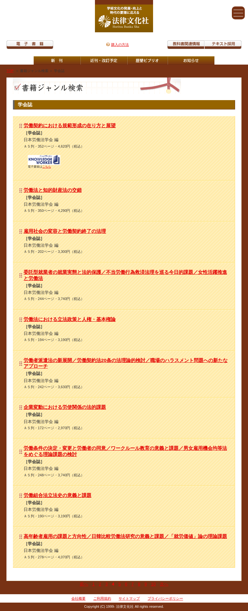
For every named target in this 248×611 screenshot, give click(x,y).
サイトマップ (129, 598)
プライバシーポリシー (165, 598)
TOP (10, 71)
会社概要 (78, 598)
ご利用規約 (102, 598)
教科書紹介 (223, 44)
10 (153, 584)
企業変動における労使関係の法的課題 (65, 407)
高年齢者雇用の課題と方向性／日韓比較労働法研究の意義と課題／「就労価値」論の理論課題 (125, 536)
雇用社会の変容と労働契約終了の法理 (65, 231)
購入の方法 (120, 45)
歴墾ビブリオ (147, 60)
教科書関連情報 (185, 44)
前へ (84, 584)
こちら (46, 166)
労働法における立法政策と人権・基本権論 (70, 319)
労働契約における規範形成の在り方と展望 (70, 125)
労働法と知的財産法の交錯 (53, 190)
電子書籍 (29, 44)
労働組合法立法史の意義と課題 (57, 495)
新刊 (57, 60)
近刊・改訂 (103, 60)
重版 (191, 60)
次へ (164, 584)
